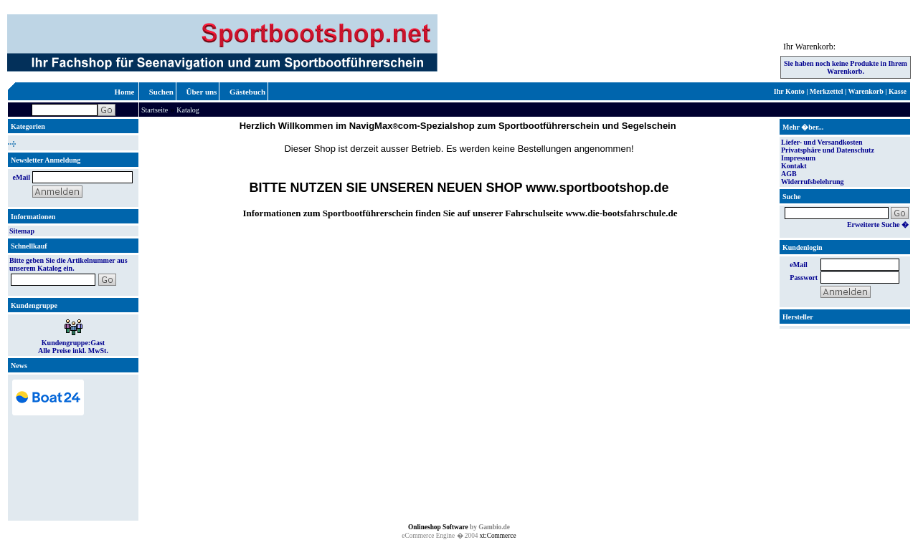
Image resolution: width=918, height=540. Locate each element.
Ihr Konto (789, 91)
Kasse (898, 91)
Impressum (798, 158)
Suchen (161, 91)
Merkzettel (826, 91)
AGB (789, 174)
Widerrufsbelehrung (812, 181)
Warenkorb (866, 91)
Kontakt (794, 166)
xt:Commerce (498, 535)
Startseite (154, 110)
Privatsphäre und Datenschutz (827, 150)
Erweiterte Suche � (878, 224)
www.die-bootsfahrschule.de (621, 213)
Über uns (201, 91)
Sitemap (21, 231)
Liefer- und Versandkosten (822, 142)
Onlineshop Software (438, 527)
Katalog (187, 110)
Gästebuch (247, 91)
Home (124, 91)
